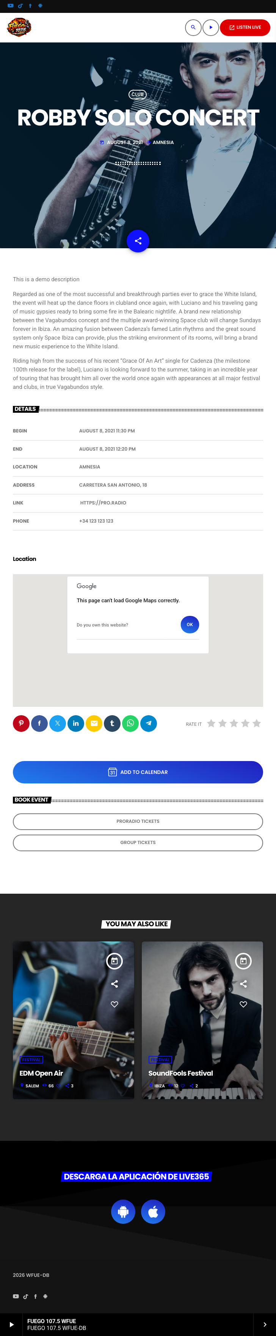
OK (190, 624)
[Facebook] (30, 6)
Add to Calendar (138, 772)
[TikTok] (20, 6)
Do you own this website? (103, 625)
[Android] (40, 6)
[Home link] (19, 27)
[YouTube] (11, 6)
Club (138, 94)
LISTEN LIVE (245, 27)
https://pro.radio (103, 503)
